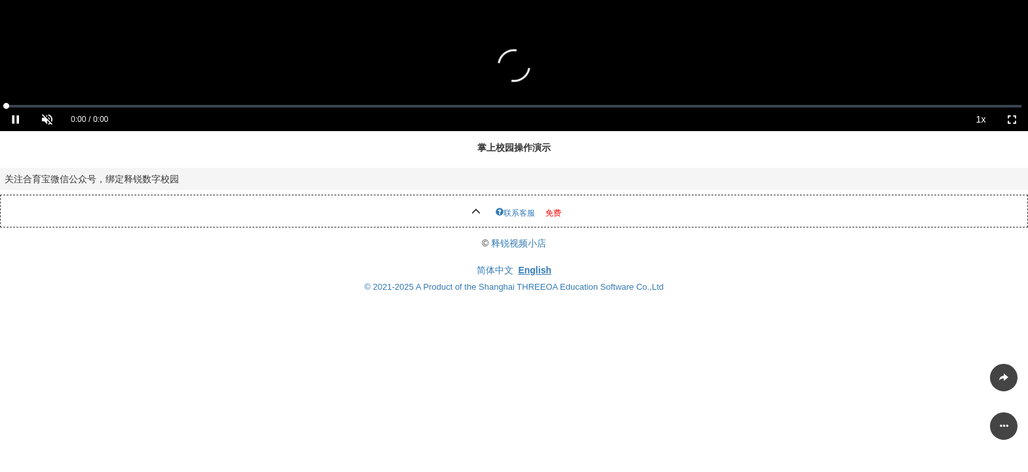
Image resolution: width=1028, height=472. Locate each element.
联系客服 (519, 211)
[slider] (514, 106)
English (534, 270)
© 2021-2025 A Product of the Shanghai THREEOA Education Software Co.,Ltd (514, 287)
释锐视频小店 (518, 243)
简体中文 (495, 270)
